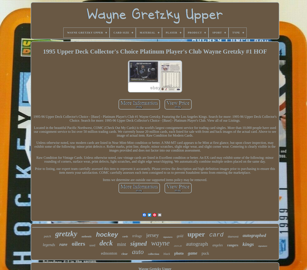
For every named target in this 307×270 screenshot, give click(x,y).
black (167, 253)
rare (63, 244)
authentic (86, 236)
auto (138, 251)
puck (205, 253)
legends (49, 244)
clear (124, 253)
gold (180, 236)
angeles (217, 245)
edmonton (109, 253)
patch (47, 236)
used (92, 245)
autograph (197, 244)
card (216, 235)
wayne (160, 243)
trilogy (137, 236)
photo (179, 253)
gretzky (66, 234)
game (192, 253)
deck (106, 243)
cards (125, 236)
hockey (107, 234)
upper (196, 234)
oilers (78, 244)
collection (153, 253)
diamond (233, 236)
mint (121, 244)
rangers (232, 245)
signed (138, 243)
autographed (254, 235)
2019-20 (178, 246)
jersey (152, 235)
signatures (167, 237)
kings (248, 244)
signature (262, 246)
